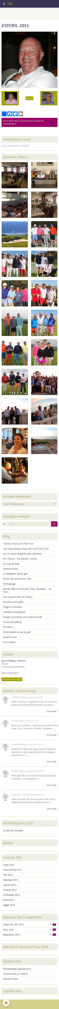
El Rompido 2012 (11, 894)
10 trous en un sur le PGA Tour (18, 543)
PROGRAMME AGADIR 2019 (17, 968)
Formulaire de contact (11, 679)
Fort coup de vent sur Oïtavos (18, 596)
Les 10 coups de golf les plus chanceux (22, 553)
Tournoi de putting (12, 622)
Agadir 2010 (9, 905)
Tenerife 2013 (10, 889)
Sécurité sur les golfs (13, 601)
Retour (29, 98)
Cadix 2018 (8, 864)
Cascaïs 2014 (9, 884)
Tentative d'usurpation (14, 612)
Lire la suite (52, 711)
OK (54, 523)
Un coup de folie (11, 563)
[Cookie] (6, 1002)
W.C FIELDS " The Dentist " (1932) (20, 558)
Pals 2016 (8, 874)
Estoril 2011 (9, 899)
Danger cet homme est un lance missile (22, 617)
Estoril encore (10, 637)
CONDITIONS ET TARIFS (15, 973)
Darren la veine (10, 568)
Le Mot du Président (13, 830)
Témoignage (9, 583)
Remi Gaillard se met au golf (17, 632)
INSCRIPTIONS (10, 978)
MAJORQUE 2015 (29, 934)
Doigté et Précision (12, 606)
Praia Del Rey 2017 (12, 869)
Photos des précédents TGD (17, 578)
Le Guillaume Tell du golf (15, 573)
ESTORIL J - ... (9, 627)
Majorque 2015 (10, 879)
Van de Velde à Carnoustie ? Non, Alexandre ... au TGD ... (27, 590)
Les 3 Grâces (9, 642)
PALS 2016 (29, 929)
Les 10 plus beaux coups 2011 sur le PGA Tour (26, 548)
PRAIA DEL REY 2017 (29, 924)
